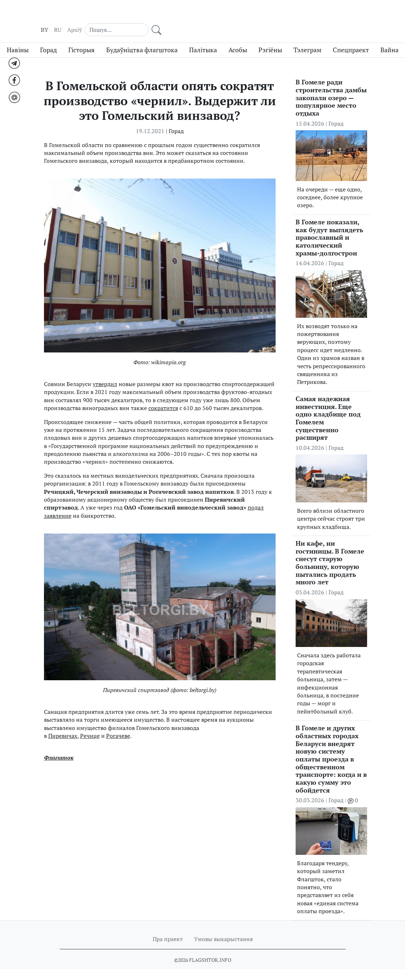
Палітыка (203, 37)
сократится (163, 395)
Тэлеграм (307, 37)
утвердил (105, 371)
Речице (90, 722)
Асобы (237, 37)
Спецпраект (351, 37)
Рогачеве (118, 722)
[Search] (331, 14)
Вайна (389, 37)
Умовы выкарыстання (223, 926)
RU (282, 15)
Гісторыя (81, 37)
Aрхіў (298, 15)
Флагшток (59, 744)
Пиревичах (62, 722)
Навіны (18, 37)
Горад (48, 37)
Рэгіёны (270, 37)
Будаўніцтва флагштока (142, 37)
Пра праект (168, 926)
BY (268, 15)
